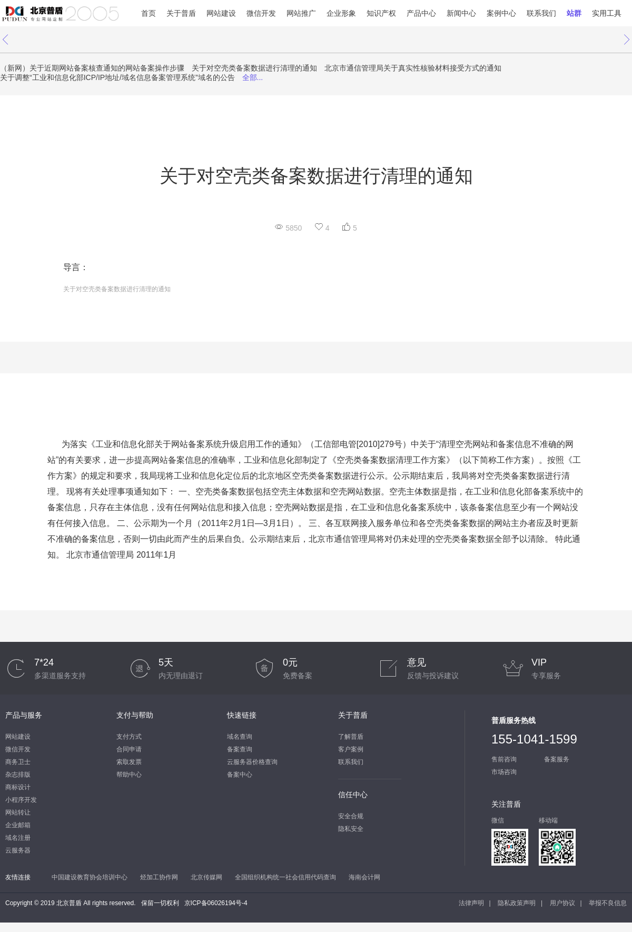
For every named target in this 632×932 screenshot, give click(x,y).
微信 (497, 820)
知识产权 (381, 13)
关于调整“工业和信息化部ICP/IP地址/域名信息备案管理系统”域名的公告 (117, 77)
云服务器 (18, 850)
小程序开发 (21, 800)
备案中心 (239, 774)
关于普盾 (181, 13)
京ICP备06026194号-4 (216, 903)
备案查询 (239, 749)
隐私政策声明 (517, 903)
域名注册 (18, 837)
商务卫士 (18, 762)
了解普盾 (350, 736)
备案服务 (556, 759)
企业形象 (341, 13)
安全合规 (350, 816)
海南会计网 (364, 877)
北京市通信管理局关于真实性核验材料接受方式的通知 (412, 68)
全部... (252, 77)
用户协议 (562, 903)
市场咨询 (504, 772)
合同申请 (129, 749)
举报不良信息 (608, 903)
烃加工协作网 (159, 877)
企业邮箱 (18, 825)
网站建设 (221, 13)
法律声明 (471, 903)
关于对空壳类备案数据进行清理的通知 (254, 68)
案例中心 (501, 13)
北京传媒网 (206, 877)
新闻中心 (461, 13)
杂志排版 (18, 774)
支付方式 (129, 736)
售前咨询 (504, 759)
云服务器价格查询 (252, 762)
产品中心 (421, 13)
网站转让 (18, 812)
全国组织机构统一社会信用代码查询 (285, 877)
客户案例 (350, 749)
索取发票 (129, 762)
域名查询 (239, 736)
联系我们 (541, 13)
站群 (574, 13)
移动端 (548, 820)
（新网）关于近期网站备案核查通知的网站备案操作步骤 (92, 68)
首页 (148, 13)
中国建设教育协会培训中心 (89, 877)
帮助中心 (129, 774)
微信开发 (261, 13)
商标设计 (18, 787)
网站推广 (301, 13)
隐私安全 (350, 828)
